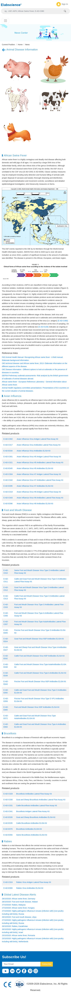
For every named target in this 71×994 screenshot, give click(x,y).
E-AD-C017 (8, 445)
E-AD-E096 (8, 504)
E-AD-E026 (8, 817)
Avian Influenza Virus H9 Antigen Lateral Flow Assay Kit (39, 492)
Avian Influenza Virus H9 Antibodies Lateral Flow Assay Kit (40, 498)
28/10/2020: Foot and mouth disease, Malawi (20, 902)
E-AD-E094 (8, 835)
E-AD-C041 (8, 811)
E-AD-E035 (8, 823)
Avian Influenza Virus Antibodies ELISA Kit (33, 451)
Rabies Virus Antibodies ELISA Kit (29, 888)
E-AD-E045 (8, 468)
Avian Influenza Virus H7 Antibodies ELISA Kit (35, 486)
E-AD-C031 (8, 805)
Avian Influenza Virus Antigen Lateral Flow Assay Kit (37, 439)
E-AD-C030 (8, 800)
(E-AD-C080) (63, 321)
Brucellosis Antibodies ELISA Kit (29, 829)
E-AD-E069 (8, 888)
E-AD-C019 (8, 492)
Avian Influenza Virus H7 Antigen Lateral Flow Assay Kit (39, 474)
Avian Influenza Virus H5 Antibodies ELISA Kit (35, 468)
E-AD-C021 (8, 462)
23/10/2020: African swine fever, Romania (18, 935)
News (27, 45)
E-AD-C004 (8, 474)
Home (20, 45)
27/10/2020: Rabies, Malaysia (13, 905)
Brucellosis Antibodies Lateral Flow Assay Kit (34, 794)
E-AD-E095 (8, 486)
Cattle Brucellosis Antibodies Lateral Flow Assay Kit (36, 805)
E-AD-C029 (8, 794)
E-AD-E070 (8, 829)
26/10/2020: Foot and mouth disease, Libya (19, 917)
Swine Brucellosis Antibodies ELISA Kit (31, 835)
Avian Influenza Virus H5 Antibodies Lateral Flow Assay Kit (40, 462)
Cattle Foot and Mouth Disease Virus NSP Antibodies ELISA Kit (39, 656)
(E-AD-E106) (43, 327)
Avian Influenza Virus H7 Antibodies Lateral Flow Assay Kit (40, 480)
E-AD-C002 (8, 439)
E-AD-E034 (8, 451)
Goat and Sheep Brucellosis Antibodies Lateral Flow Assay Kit (40, 800)
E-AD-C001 (8, 457)
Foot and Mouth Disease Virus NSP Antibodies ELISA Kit (36, 707)
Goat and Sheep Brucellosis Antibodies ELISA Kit (36, 817)
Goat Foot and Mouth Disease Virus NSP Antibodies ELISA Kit (39, 639)
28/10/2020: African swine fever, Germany (18, 899)
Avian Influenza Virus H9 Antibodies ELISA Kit (35, 504)
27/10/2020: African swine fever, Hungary (18, 908)
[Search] (32, 11)
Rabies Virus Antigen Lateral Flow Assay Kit (33, 882)
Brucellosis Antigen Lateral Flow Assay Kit (33, 811)
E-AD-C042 (8, 480)
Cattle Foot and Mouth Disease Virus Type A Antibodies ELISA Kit (40, 673)
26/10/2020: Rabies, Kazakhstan (15, 926)
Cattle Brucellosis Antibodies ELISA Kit (31, 823)
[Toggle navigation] (5, 20)
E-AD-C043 (8, 498)
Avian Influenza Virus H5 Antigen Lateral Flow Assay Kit (39, 457)
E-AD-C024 (8, 882)
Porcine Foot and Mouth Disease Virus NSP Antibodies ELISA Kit (40, 681)
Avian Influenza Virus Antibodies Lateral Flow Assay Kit (38, 445)
